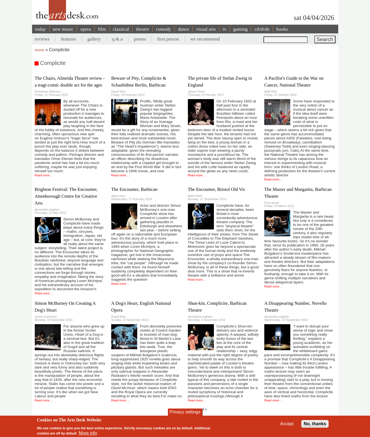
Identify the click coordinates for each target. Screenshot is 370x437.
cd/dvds (261, 29)
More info (88, 433)
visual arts (206, 29)
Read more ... (44, 175)
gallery (94, 39)
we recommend (205, 39)
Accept (287, 423)
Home (39, 50)
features (68, 39)
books (282, 29)
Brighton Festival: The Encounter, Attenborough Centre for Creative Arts (66, 196)
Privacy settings (185, 412)
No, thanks (315, 423)
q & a (117, 39)
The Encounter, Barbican (134, 189)
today (40, 29)
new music (63, 29)
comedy (163, 29)
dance (183, 29)
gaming (240, 29)
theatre (142, 29)
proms (140, 39)
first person (168, 39)
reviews (42, 39)
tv (224, 29)
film (102, 29)
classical (121, 29)
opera (85, 29)
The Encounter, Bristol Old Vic (217, 189)
